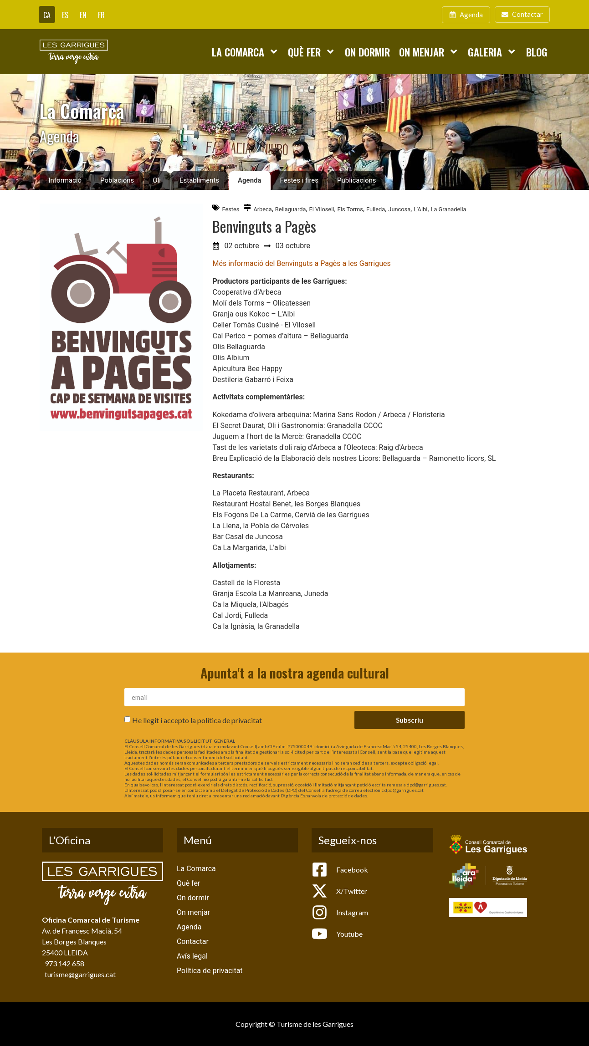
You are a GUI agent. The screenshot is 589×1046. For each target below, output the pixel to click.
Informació (65, 180)
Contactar (193, 941)
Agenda (249, 180)
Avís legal (192, 956)
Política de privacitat (210, 970)
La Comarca (245, 51)
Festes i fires (299, 180)
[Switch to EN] (83, 14)
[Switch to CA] (47, 14)
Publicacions (356, 180)
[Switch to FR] (101, 14)
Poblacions (117, 180)
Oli (157, 180)
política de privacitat (229, 720)
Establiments (199, 180)
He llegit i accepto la (197, 720)
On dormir (367, 51)
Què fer (311, 51)
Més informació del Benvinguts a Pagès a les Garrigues (301, 263)
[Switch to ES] (65, 14)
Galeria (492, 51)
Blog (537, 51)
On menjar (429, 51)
